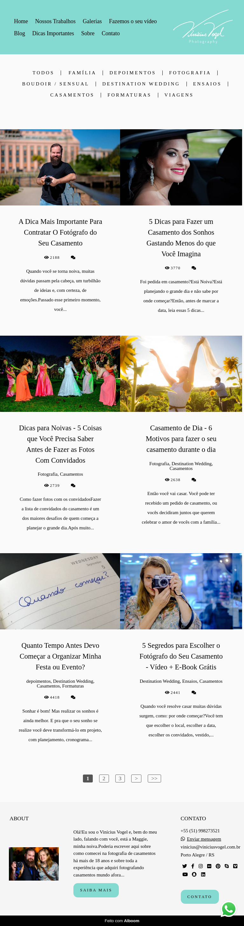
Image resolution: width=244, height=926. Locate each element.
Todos (43, 72)
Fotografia (190, 72)
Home (21, 21)
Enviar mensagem (204, 839)
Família (83, 72)
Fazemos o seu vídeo (133, 21)
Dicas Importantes (53, 33)
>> (154, 778)
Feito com (122, 920)
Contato (111, 33)
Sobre (87, 33)
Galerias (92, 21)
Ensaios (207, 84)
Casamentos (72, 95)
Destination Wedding (141, 84)
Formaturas (129, 95)
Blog (19, 33)
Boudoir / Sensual (55, 84)
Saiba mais (96, 890)
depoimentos (132, 72)
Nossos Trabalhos (55, 21)
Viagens (179, 95)
